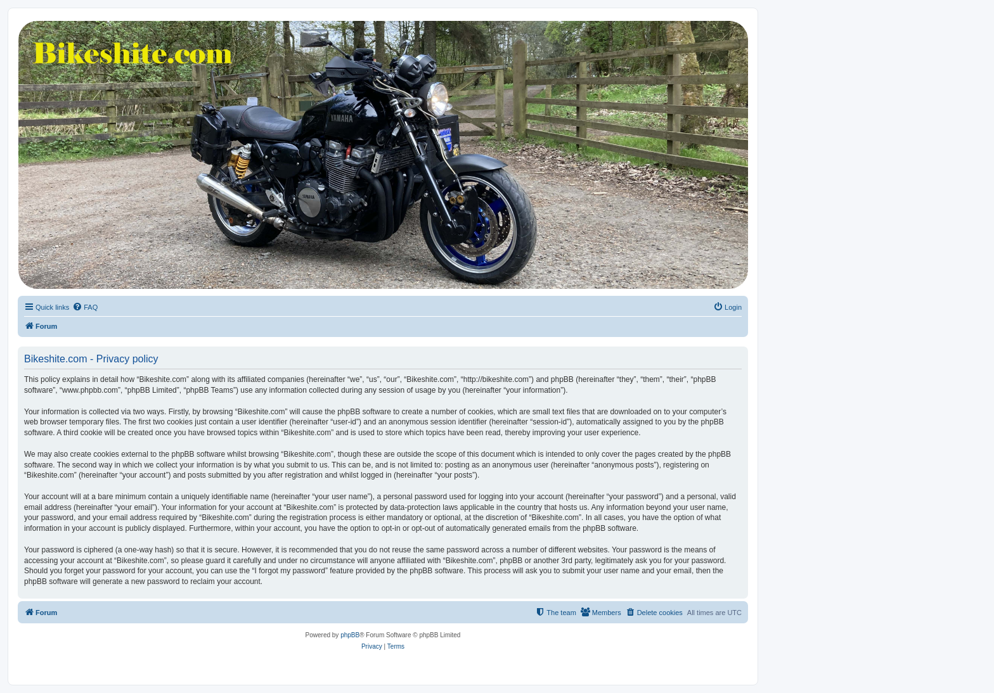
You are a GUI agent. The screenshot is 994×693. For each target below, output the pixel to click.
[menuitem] (85, 307)
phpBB (349, 635)
